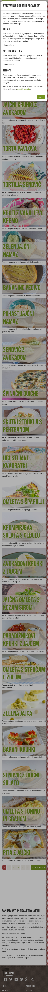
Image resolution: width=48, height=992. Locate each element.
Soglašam (9, 45)
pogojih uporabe (23, 89)
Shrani (40, 97)
